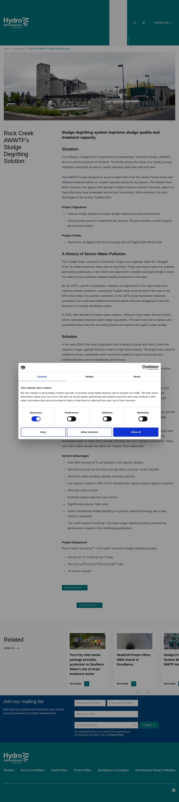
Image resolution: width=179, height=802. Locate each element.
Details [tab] (90, 376)
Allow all (136, 432)
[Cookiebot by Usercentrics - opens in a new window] (144, 367)
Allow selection (89, 432)
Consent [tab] (42, 376)
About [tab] (137, 376)
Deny (43, 432)
